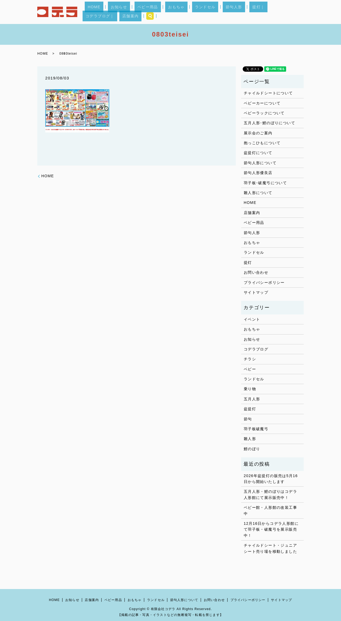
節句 (248, 419)
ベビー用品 (145, 12)
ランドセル (191, 12)
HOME (103, 12)
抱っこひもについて (262, 143)
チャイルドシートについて (268, 93)
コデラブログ (256, 349)
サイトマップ (256, 292)
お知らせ (123, 12)
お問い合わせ (256, 272)
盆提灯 (250, 409)
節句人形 (214, 12)
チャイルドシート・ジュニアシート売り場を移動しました (270, 548)
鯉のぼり (252, 449)
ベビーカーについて (262, 103)
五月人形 (252, 399)
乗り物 (250, 389)
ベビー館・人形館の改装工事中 (270, 510)
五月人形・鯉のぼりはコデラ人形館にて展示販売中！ (270, 494)
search (298, 12)
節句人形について (260, 163)
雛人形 (250, 439)
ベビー (250, 369)
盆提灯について (258, 153)
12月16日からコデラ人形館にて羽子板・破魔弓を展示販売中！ (271, 529)
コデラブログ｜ (256, 12)
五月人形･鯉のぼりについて (269, 123)
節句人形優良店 (258, 173)
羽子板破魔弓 (256, 429)
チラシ (250, 359)
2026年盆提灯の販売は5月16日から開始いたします (271, 479)
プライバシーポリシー (264, 282)
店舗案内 (281, 12)
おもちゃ (168, 12)
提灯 (248, 262)
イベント (252, 319)
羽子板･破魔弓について (265, 183)
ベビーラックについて (264, 113)
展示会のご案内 (258, 133)
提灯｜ (233, 12)
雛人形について (258, 193)
